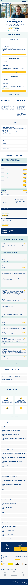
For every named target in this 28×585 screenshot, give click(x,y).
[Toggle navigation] (26, 1)
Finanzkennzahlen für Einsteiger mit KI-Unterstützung (11, 484)
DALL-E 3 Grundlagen (5, 426)
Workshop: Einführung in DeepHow (8, 499)
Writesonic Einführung (5, 488)
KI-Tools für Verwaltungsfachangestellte (9, 503)
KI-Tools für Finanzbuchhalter (7, 507)
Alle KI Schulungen (14, 19)
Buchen (25, 169)
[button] (14, 374)
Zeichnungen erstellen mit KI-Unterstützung (9, 476)
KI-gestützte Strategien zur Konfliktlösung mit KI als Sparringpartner (14, 438)
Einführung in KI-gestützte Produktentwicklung (10, 465)
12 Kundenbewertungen (16, 28)
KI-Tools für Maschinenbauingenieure (8, 511)
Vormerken (24, 170)
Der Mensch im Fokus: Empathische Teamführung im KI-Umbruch (13, 538)
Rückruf (24, 1)
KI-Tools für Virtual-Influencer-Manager (9, 526)
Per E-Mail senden (11, 30)
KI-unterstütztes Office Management (8, 472)
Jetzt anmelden (17, 559)
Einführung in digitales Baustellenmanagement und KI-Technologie (13, 449)
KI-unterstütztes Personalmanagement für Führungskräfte (12, 461)
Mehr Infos (24, 160)
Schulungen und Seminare (5, 3)
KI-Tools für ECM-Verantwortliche (8, 530)
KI (10, 3)
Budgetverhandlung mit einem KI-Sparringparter (10, 434)
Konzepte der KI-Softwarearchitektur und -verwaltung (11, 442)
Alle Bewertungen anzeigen (14, 363)
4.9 (10, 28)
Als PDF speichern (17, 30)
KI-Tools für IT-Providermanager (7, 534)
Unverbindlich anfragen (14, 72)
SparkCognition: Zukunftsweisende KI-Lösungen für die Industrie (13, 457)
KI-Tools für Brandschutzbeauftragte (8, 518)
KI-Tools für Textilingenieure (6, 522)
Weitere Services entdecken (14, 416)
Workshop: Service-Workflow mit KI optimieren (10, 495)
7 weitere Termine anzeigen (5, 194)
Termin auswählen (14, 54)
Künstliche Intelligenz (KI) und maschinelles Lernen (11, 430)
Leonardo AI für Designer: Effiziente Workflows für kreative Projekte (14, 445)
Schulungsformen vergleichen (14, 94)
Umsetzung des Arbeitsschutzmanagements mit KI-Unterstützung (13, 480)
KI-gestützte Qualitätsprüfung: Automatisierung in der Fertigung (13, 453)
